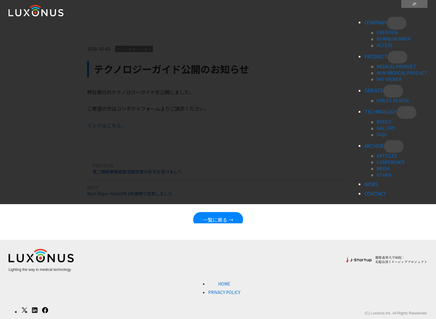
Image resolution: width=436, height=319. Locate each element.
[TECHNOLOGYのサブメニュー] (407, 112)
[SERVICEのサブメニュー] (393, 91)
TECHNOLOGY (380, 111)
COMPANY (375, 22)
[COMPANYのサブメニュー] (396, 23)
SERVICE (373, 90)
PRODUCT (376, 56)
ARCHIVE (374, 145)
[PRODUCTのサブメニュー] (397, 57)
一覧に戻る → (218, 219)
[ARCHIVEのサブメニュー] (394, 146)
